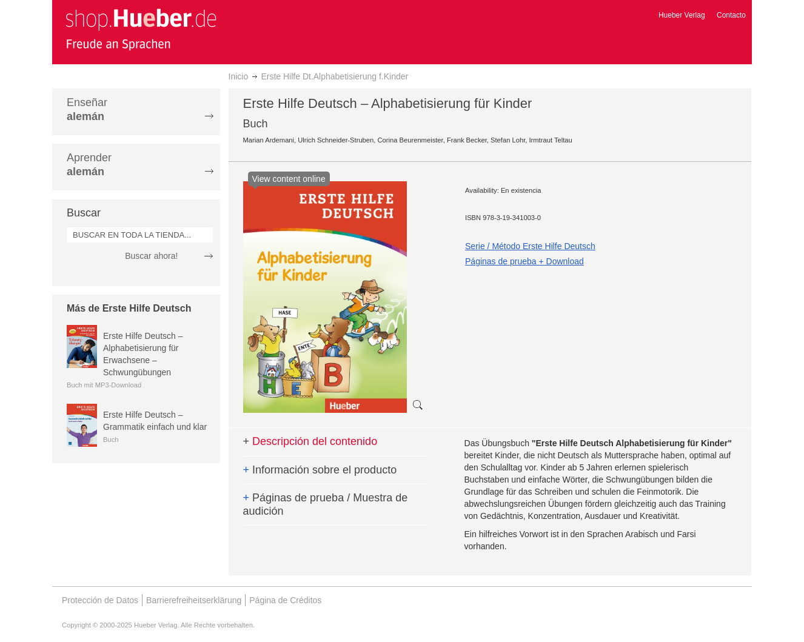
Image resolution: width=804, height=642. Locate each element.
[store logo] (140, 29)
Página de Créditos (285, 600)
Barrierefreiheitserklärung (193, 600)
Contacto (731, 15)
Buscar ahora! (151, 256)
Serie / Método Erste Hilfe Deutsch (530, 246)
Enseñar (87, 109)
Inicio (239, 76)
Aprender (89, 165)
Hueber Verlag (681, 15)
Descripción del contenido (310, 441)
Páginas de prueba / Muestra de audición (325, 504)
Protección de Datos (100, 600)
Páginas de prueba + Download (524, 261)
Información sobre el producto (320, 470)
